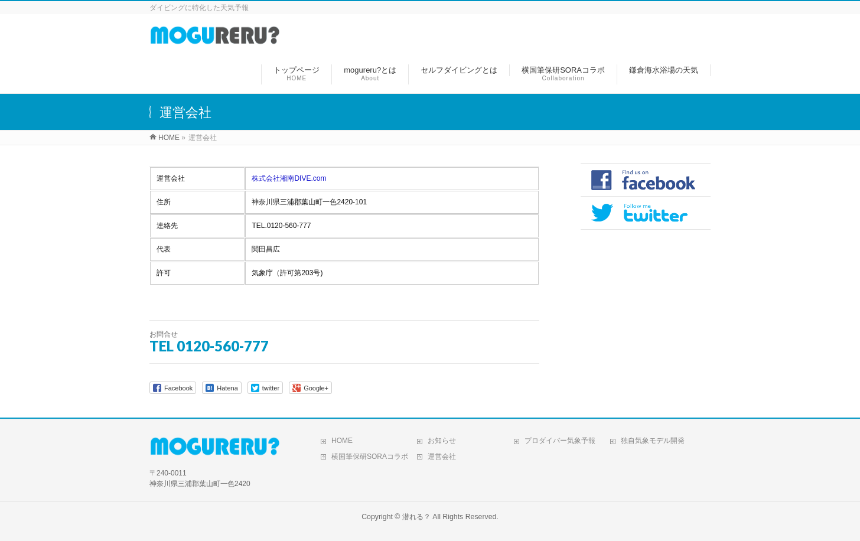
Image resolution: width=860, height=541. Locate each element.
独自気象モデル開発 (653, 440)
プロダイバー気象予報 (560, 440)
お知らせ (442, 440)
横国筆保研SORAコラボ (369, 456)
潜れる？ (416, 517)
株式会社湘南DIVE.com (289, 178)
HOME (342, 440)
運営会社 (442, 456)
